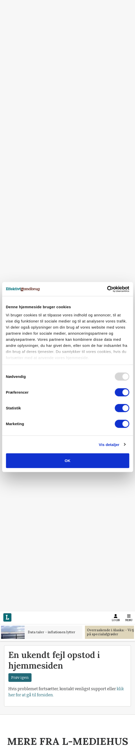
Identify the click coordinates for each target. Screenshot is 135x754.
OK (67, 460)
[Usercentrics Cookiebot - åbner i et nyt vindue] (107, 289)
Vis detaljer (109, 444)
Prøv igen (20, 677)
